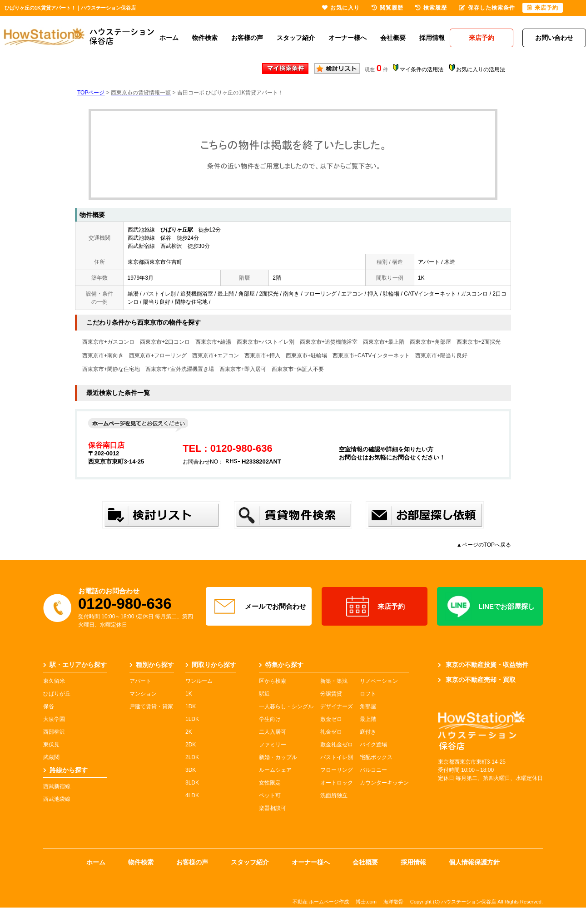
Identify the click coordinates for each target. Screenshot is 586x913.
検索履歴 (431, 8)
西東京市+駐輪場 (306, 355)
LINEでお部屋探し (490, 606)
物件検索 (205, 37)
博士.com (366, 901)
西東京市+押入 (262, 355)
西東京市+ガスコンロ (108, 342)
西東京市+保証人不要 (298, 369)
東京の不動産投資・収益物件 (483, 664)
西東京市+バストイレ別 (265, 342)
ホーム (169, 37)
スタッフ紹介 (296, 37)
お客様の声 (247, 37)
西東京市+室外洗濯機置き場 (179, 369)
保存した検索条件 (487, 8)
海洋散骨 (393, 901)
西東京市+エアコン (215, 355)
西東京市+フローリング (158, 355)
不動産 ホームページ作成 (321, 901)
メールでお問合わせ (259, 606)
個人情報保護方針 (474, 862)
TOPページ (90, 92)
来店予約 (374, 606)
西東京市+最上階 (383, 342)
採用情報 (432, 37)
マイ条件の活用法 (421, 69)
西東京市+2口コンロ (165, 342)
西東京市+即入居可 (242, 369)
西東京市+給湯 (213, 342)
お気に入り (341, 8)
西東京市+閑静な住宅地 (111, 369)
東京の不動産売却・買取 (477, 679)
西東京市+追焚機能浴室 (329, 342)
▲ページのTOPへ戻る (484, 545)
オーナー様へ (347, 37)
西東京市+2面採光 (479, 342)
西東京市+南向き (103, 355)
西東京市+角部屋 (430, 342)
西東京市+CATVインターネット (371, 355)
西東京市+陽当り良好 (441, 355)
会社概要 (393, 37)
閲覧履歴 (387, 8)
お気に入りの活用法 (480, 69)
